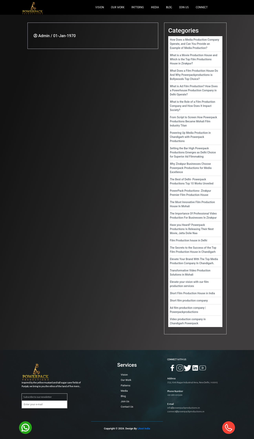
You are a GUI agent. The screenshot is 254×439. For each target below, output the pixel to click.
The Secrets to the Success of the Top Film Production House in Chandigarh (195, 249)
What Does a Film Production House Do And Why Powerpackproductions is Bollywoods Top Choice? (195, 75)
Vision (124, 374)
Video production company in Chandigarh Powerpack (195, 321)
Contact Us (127, 406)
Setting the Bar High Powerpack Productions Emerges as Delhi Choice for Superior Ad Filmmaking (195, 152)
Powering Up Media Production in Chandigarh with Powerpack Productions (195, 137)
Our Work (126, 380)
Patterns (125, 385)
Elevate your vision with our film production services (195, 284)
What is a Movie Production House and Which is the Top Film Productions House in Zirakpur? (195, 59)
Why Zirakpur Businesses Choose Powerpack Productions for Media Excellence (195, 168)
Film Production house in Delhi (195, 241)
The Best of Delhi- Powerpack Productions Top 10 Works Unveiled (195, 181)
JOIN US (184, 7)
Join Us (125, 401)
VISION (99, 7)
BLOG (169, 7)
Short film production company (195, 301)
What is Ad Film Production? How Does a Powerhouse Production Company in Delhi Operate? (195, 90)
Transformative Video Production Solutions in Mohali (195, 272)
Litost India (143, 428)
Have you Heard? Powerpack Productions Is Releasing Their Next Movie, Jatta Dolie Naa (195, 229)
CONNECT (202, 7)
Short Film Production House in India (195, 293)
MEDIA (155, 7)
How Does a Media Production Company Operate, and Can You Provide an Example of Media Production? (195, 43)
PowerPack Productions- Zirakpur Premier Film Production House (195, 192)
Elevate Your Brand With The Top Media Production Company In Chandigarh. (195, 261)
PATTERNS (138, 7)
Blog (123, 396)
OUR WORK (117, 7)
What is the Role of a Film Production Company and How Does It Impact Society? (195, 106)
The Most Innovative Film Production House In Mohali (195, 204)
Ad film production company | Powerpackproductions (195, 309)
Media (124, 390)
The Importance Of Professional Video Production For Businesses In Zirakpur (195, 215)
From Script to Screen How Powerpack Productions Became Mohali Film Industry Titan (195, 121)
